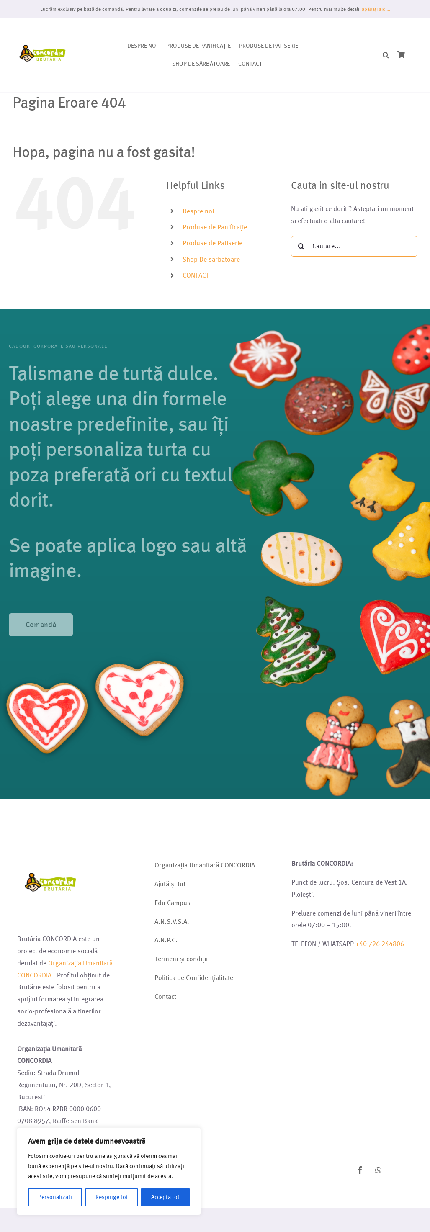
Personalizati (55, 1197)
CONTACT (196, 275)
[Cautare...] (354, 246)
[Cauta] (301, 246)
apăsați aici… (376, 9)
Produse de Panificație (215, 227)
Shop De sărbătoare (211, 259)
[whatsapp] (378, 1170)
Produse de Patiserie (212, 243)
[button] (386, 55)
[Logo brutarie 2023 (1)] (43, 28)
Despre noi (198, 211)
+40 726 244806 (379, 943)
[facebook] (360, 1170)
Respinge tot (111, 1197)
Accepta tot (165, 1197)
